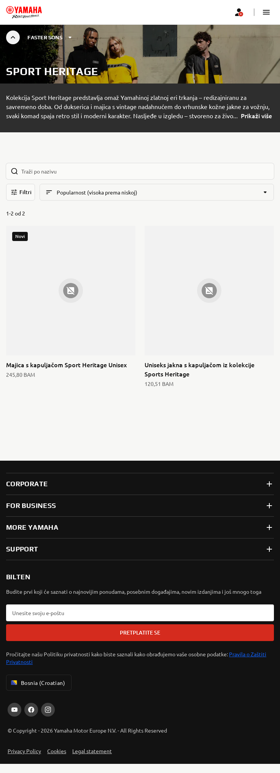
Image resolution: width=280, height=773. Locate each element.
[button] (266, 12)
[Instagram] (48, 710)
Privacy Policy (24, 750)
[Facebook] (31, 710)
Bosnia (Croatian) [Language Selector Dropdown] (37, 682)
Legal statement (92, 750)
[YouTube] (14, 710)
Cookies (56, 750)
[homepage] (24, 12)
